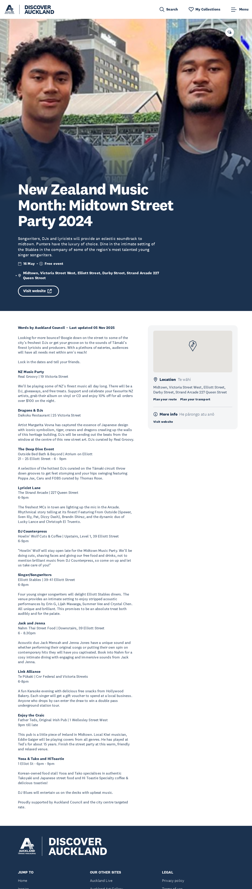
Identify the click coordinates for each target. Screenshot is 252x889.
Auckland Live (101, 880)
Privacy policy (173, 880)
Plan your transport (195, 399)
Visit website (37, 291)
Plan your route (165, 399)
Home (22, 880)
